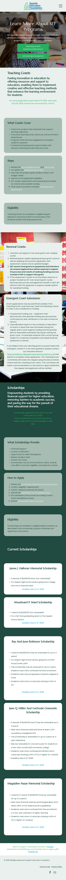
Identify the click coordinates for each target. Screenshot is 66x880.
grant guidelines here (30, 167)
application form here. (34, 170)
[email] (55, 873)
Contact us (33, 851)
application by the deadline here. (35, 492)
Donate (50, 846)
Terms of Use (45, 867)
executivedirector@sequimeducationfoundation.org (31, 354)
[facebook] (50, 873)
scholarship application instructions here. (39, 484)
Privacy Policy (56, 867)
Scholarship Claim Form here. (31, 501)
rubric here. (49, 167)
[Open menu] (60, 6)
